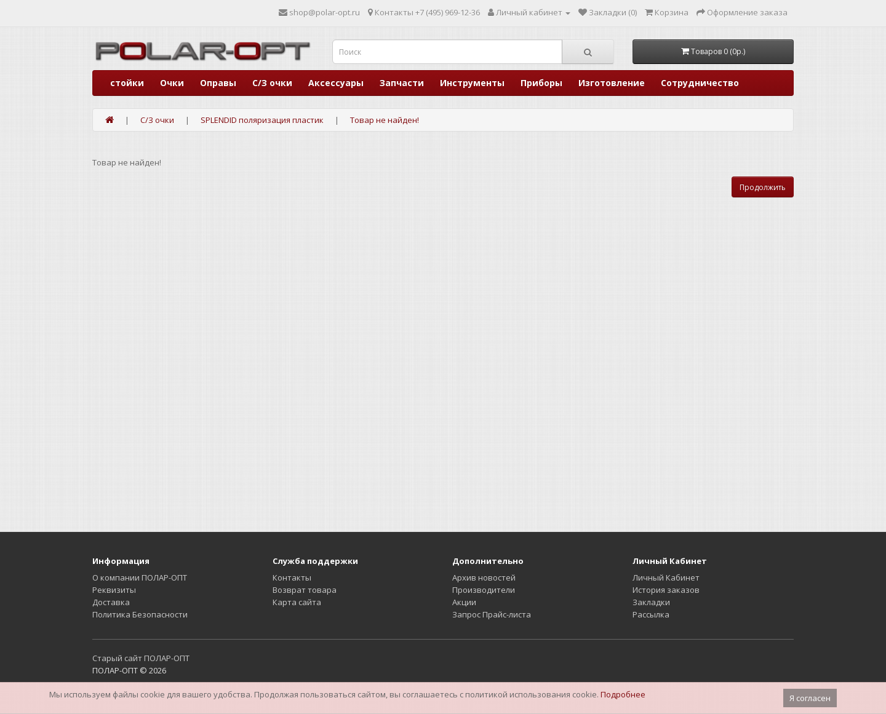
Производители (483, 589)
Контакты (292, 577)
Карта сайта (297, 602)
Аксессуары (336, 83)
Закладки (651, 602)
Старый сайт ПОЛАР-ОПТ (141, 658)
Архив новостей (484, 577)
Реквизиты (114, 589)
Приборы (541, 83)
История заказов (666, 589)
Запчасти (402, 83)
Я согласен (810, 698)
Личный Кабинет (666, 577)
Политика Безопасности (140, 614)
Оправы (218, 83)
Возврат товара (305, 589)
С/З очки (272, 83)
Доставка (111, 602)
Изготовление (611, 83)
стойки (127, 83)
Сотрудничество (700, 83)
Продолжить (763, 187)
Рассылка (651, 614)
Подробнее (623, 694)
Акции (464, 602)
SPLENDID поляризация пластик (262, 119)
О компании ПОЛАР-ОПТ (139, 577)
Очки (172, 83)
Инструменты (472, 83)
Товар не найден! (384, 119)
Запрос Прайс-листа (491, 614)
